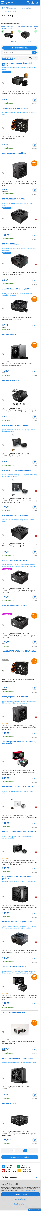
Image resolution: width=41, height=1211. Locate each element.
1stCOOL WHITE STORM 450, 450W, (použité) (19, 651)
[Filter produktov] (19, 48)
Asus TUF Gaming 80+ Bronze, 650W (15, 289)
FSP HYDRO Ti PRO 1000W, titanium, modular (19, 832)
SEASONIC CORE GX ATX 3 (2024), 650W (17, 922)
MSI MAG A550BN (9, 335)
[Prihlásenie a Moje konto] (32, 3)
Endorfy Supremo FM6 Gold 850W (14, 153)
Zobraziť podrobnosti (30, 1190)
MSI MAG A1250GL (9, 1103)
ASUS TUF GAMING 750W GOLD (14, 967)
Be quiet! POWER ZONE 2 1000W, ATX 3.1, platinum (17, 878)
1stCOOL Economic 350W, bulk (13, 1012)
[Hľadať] (28, 2)
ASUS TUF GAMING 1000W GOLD (14, 560)
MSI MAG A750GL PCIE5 (11, 380)
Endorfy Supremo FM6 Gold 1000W (15, 697)
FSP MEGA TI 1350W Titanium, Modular (17, 470)
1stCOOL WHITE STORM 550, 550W (15, 108)
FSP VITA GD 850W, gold (25, 26)
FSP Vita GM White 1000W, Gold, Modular (17, 787)
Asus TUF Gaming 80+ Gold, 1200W (15, 605)
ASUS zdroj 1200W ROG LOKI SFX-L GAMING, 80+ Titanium (19, 743)
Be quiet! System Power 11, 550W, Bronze (17, 1058)
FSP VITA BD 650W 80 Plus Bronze (15, 425)
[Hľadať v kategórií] (34, 52)
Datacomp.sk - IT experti (9, 3)
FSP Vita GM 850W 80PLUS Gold (14, 199)
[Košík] (36, 2)
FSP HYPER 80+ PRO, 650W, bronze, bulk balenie (7, 28)
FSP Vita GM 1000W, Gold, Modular (15, 515)
